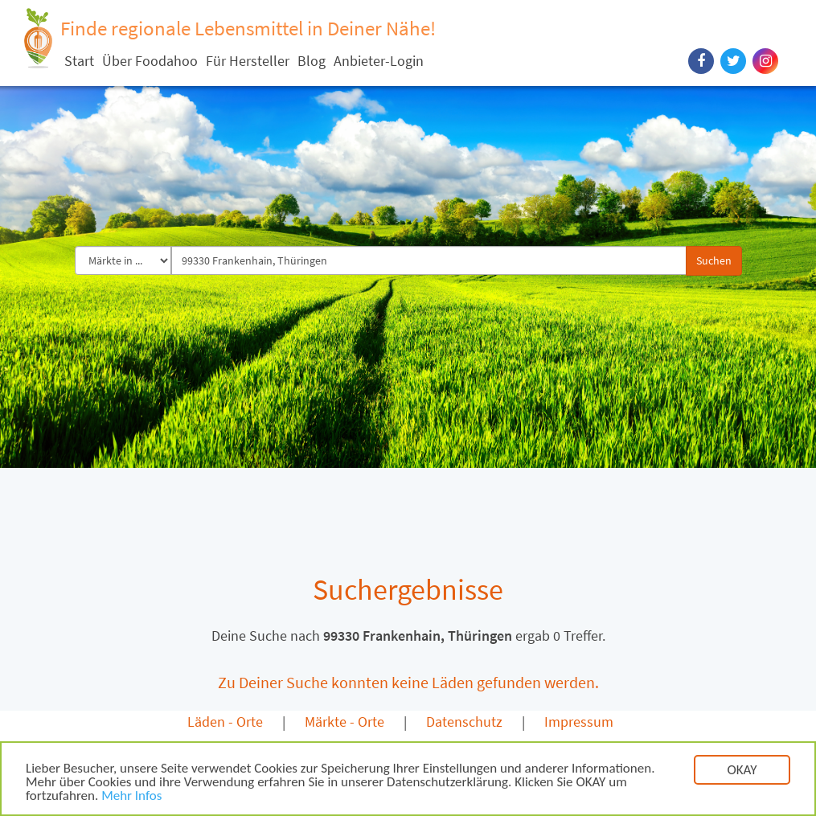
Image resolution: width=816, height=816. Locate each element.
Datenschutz (464, 721)
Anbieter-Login (379, 60)
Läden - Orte (225, 721)
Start (79, 60)
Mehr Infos (131, 797)
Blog (311, 60)
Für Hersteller (247, 60)
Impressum (578, 721)
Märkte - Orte (344, 721)
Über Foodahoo (150, 60)
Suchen (714, 260)
